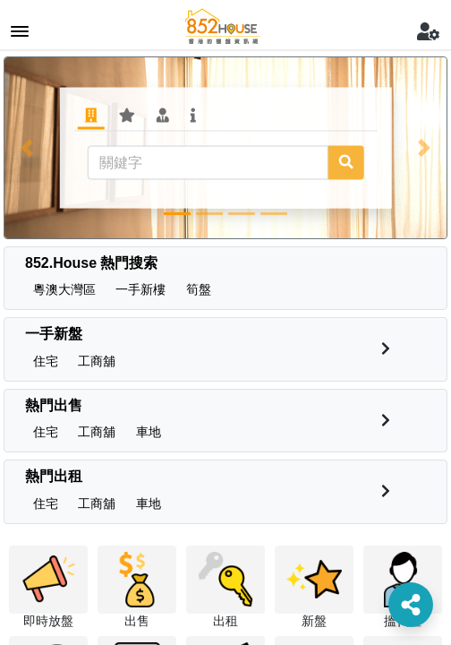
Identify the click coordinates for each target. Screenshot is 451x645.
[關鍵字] (208, 162)
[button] (26, 147)
